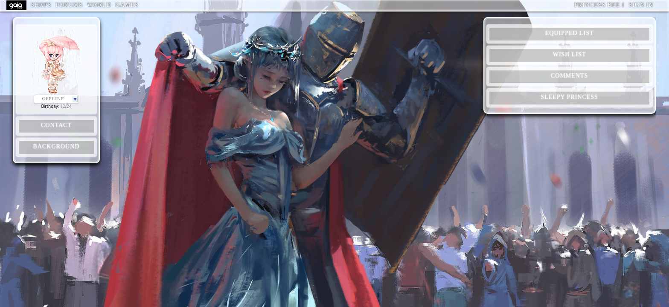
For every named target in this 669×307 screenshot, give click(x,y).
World (99, 5)
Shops (41, 5)
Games (127, 5)
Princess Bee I (599, 5)
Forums (69, 5)
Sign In (641, 5)
